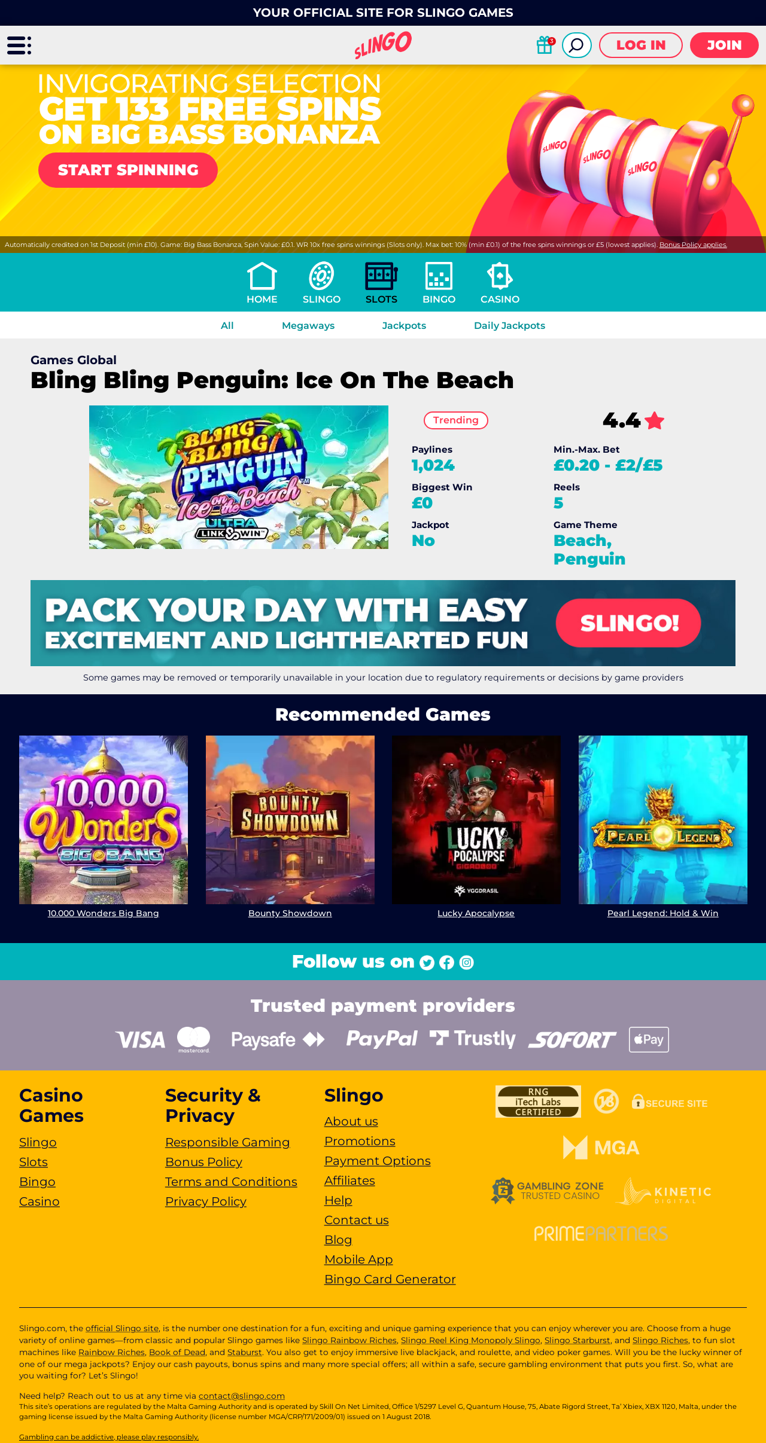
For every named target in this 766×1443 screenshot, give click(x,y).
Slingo (322, 299)
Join (724, 45)
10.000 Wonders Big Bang (103, 913)
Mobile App (358, 1259)
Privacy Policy (206, 1201)
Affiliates (349, 1180)
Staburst (244, 1352)
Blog (338, 1240)
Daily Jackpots (509, 325)
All (227, 325)
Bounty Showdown (290, 913)
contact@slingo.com (242, 1396)
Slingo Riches (660, 1340)
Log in (641, 45)
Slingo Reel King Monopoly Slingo (470, 1340)
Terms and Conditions (231, 1181)
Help (338, 1200)
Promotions (360, 1141)
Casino (500, 299)
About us (351, 1121)
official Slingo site (122, 1328)
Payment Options (377, 1161)
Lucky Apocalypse (476, 913)
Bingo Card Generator (390, 1279)
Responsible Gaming (227, 1142)
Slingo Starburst (577, 1340)
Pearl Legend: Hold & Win (662, 913)
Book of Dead (177, 1352)
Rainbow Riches (111, 1352)
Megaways (308, 325)
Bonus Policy (203, 1162)
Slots (381, 299)
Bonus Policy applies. (693, 244)
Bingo (438, 299)
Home (262, 299)
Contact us (356, 1220)
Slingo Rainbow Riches (349, 1340)
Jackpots (404, 325)
